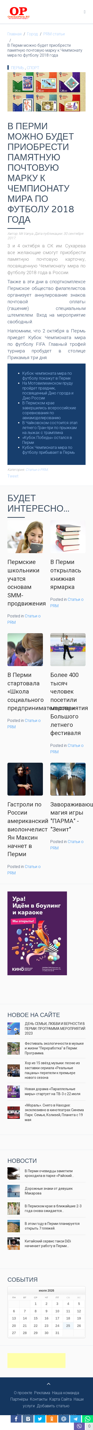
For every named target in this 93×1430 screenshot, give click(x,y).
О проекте (23, 1392)
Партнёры (19, 1399)
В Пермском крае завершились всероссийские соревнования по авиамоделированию (49, 410)
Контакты (38, 1399)
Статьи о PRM (37, 470)
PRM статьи (54, 34)
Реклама (42, 1392)
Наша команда (65, 1392)
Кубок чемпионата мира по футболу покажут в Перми (47, 376)
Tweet (12, 476)
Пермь (18, 67)
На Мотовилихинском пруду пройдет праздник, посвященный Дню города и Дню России (47, 390)
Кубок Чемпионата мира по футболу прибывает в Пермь (48, 450)
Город (32, 34)
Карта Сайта (60, 1399)
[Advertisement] (36, 1360)
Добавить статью (53, 1406)
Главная (14, 34)
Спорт (33, 67)
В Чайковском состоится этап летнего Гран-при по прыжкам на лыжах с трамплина (49, 427)
